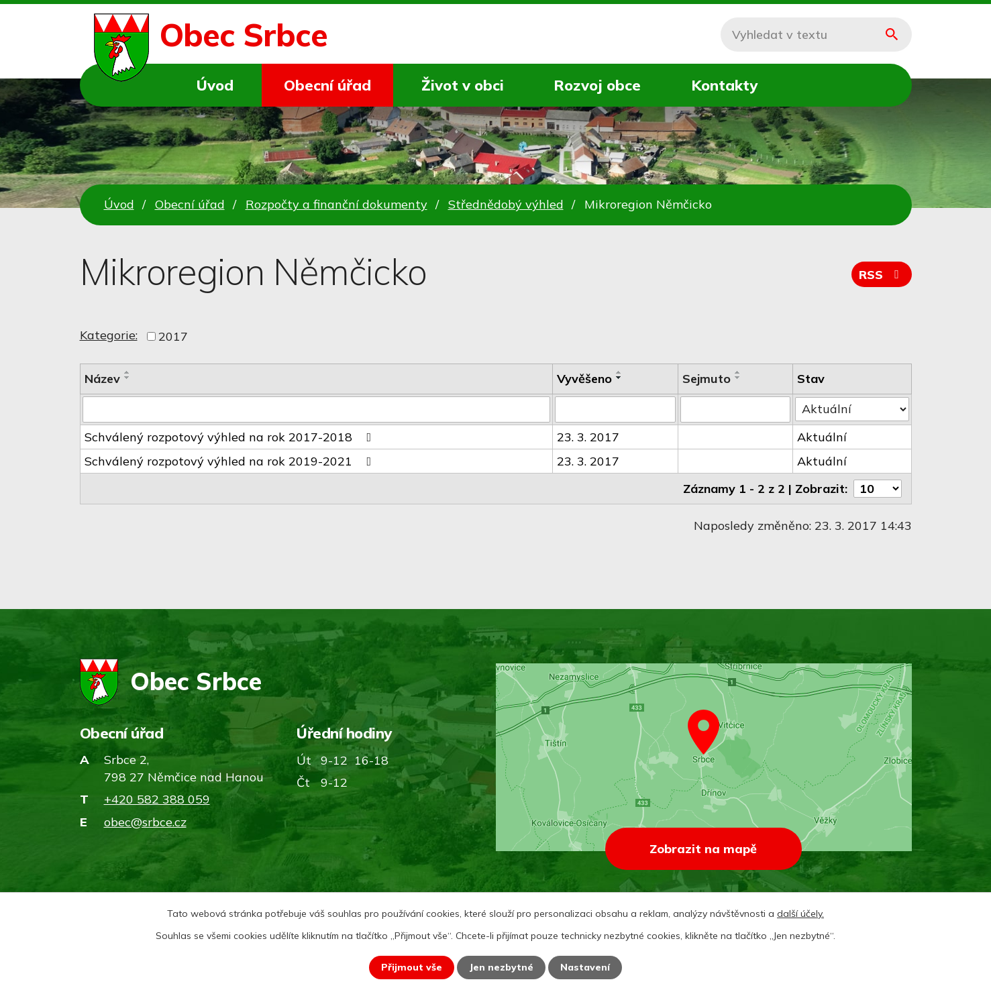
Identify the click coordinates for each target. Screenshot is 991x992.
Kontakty (724, 85)
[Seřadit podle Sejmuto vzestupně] (738, 372)
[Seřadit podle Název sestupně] (127, 377)
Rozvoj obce (597, 85)
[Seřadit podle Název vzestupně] (127, 372)
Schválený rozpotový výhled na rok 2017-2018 (231, 436)
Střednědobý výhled (506, 204)
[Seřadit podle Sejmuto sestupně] (738, 377)
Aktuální (822, 436)
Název (102, 378)
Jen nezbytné (501, 967)
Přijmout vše (411, 967)
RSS (881, 274)
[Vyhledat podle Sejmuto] (735, 409)
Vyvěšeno (584, 378)
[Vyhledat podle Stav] (851, 408)
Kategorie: (109, 335)
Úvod (215, 85)
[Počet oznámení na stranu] (877, 488)
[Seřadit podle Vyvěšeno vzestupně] (619, 372)
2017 (173, 336)
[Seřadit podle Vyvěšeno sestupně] (619, 377)
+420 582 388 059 (157, 799)
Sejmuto (706, 378)
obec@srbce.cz (145, 822)
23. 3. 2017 (588, 436)
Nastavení (585, 967)
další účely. (800, 913)
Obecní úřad (327, 85)
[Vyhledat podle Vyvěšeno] (615, 409)
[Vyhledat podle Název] (317, 409)
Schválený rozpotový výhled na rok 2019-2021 (231, 460)
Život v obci (462, 85)
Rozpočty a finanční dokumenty (336, 204)
